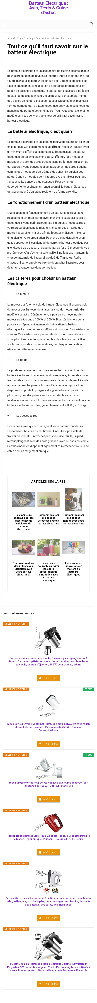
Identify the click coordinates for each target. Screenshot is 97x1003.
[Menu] (4, 24)
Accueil (11, 38)
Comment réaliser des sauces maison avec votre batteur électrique (73, 519)
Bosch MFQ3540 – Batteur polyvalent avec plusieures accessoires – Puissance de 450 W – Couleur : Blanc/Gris (48, 784)
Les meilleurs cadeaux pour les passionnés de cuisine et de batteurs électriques (23, 522)
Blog (19, 38)
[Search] (91, 24)
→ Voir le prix (50, 678)
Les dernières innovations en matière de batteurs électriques (73, 569)
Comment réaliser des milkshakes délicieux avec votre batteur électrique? (23, 569)
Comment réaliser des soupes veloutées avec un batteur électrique (48, 519)
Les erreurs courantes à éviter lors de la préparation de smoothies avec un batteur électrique (48, 572)
